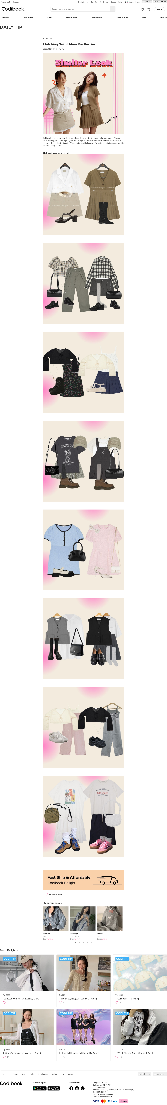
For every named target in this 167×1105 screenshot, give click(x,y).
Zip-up (45, 936)
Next (126, 922)
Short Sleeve (74, 936)
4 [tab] (87, 942)
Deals (49, 17)
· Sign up (93, 2)
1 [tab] (75, 942)
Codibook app (134, 2)
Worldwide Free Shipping (10, 2)
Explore (163, 17)
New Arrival (71, 17)
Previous (41, 922)
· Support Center (116, 2)
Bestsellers (96, 17)
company (71, 1074)
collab (54, 1074)
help (62, 1074)
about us (5, 1074)
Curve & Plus (122, 17)
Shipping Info (43, 1074)
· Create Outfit (82, 2)
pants (99, 936)
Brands (5, 17)
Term (24, 1074)
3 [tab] (83, 942)
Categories (28, 17)
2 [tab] (79, 942)
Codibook (13, 8)
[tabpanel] (56, 922)
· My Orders (103, 2)
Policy (32, 1074)
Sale (144, 17)
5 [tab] (91, 942)
